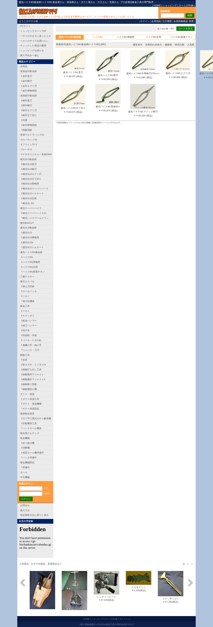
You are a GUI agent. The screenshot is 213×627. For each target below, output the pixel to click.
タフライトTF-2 (28, 144)
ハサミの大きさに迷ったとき (35, 36)
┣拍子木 (25, 330)
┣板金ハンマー (28, 320)
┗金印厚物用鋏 (28, 90)
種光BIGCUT (27, 223)
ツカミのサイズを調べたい (34, 40)
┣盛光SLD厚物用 (29, 237)
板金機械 (25, 438)
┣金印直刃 (26, 76)
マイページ (124, 619)
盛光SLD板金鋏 (28, 227)
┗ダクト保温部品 (29, 408)
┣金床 (23, 359)
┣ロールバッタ (28, 291)
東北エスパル (27, 281)
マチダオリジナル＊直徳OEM (36, 154)
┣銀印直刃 (26, 100)
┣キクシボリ (27, 315)
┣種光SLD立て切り (30, 179)
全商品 (23, 66)
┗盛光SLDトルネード (32, 247)
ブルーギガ (26, 149)
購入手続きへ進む (29, 55)
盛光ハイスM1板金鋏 (31, 252)
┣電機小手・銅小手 (31, 345)
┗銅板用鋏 (26, 130)
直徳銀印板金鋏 (28, 95)
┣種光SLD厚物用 (29, 183)
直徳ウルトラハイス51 (32, 134)
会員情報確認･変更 (183, 21)
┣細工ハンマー (28, 325)
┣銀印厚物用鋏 (28, 125)
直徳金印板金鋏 (28, 71)
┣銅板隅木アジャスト (32, 374)
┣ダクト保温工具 (29, 399)
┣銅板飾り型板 (28, 384)
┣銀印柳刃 (26, 105)
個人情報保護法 (88, 624)
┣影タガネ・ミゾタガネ (33, 364)
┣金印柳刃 (26, 81)
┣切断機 (25, 447)
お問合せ (25, 505)
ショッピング (170, 5)
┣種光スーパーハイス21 (33, 213)
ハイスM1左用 (153, 37)
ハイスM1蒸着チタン (181, 37)
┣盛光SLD (26, 232)
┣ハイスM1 (26, 257)
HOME (157, 5)
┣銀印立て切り (28, 115)
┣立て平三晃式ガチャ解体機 (35, 418)
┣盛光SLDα (26, 242)
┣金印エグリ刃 (28, 86)
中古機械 (25, 477)
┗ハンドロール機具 (31, 428)
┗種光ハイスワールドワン (34, 218)
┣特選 (23, 120)
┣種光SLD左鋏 (28, 198)
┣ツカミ (25, 296)
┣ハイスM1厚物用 (30, 262)
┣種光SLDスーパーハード (34, 188)
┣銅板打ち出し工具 (31, 369)
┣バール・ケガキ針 (31, 340)
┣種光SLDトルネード (32, 193)
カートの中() (186, 5)
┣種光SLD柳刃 (28, 169)
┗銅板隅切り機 (28, 389)
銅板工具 (25, 355)
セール (23, 472)
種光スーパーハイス (31, 208)
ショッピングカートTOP (33, 31)
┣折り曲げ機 (27, 443)
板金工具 (25, 306)
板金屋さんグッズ (29, 433)
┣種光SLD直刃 (28, 164)
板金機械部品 (27, 462)
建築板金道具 (27, 413)
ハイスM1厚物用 (125, 37)
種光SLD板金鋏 (28, 159)
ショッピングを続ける (32, 50)
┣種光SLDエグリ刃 (30, 174)
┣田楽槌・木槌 (28, 335)
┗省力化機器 (27, 301)
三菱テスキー (27, 276)
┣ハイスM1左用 (29, 267)
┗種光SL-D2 (27, 203)
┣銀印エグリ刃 (28, 110)
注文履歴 (167, 21)
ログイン (145, 21)
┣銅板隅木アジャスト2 (32, 379)
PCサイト (25, 26)
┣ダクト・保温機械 (31, 403)
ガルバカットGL (29, 139)
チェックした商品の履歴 (33, 45)
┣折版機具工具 (28, 423)
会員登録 (156, 21)
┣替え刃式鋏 (27, 286)
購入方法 (25, 510)
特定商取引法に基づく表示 (34, 515)
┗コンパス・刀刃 (29, 350)
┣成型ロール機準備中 (32, 452)
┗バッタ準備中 (28, 457)
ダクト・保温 (27, 394)
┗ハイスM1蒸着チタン (32, 271)
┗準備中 (25, 467)
